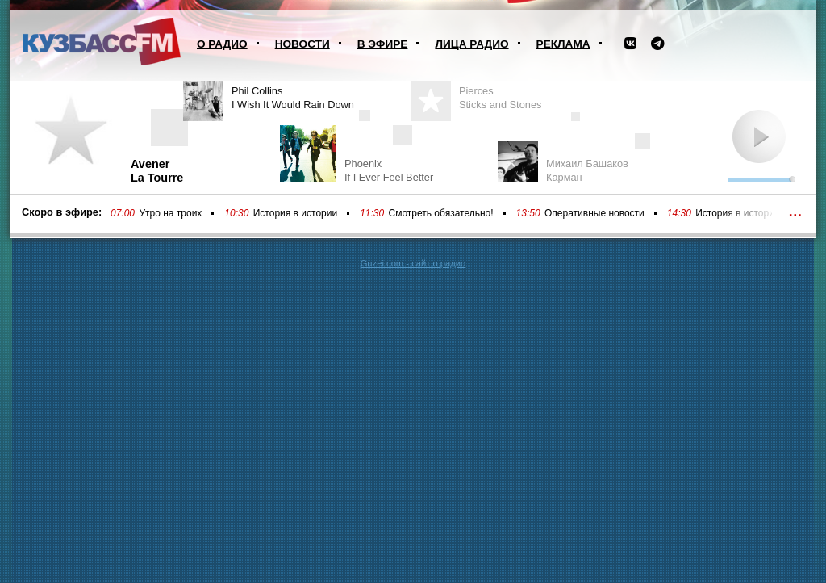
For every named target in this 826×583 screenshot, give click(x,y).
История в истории (295, 213)
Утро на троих (170, 213)
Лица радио (471, 44)
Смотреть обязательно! (441, 213)
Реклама (563, 44)
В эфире (382, 44)
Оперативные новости (594, 213)
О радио (222, 44)
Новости (302, 44)
